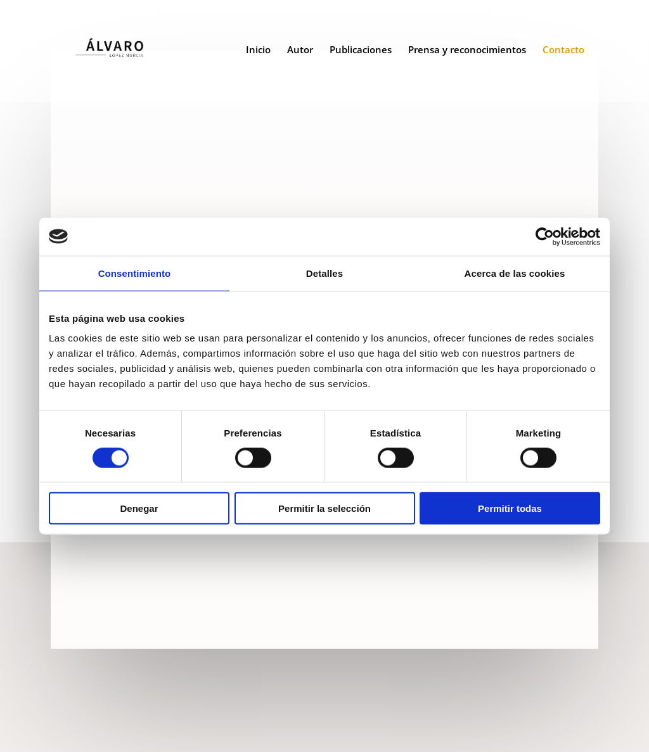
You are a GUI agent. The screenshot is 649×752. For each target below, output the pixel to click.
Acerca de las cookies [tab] (515, 272)
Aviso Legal (266, 716)
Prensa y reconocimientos (467, 53)
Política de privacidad (350, 716)
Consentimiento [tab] (134, 272)
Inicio (258, 53)
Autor (300, 53)
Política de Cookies (325, 731)
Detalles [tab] (324, 272)
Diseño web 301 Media (469, 716)
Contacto (563, 53)
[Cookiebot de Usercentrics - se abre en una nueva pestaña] (544, 236)
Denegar (139, 508)
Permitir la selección (324, 508)
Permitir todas (510, 508)
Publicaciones (361, 53)
